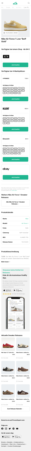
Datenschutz (21, 444)
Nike (13, 7)
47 (8, 93)
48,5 (15, 93)
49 (19, 93)
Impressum (4, 444)
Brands (3, 442)
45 (19, 90)
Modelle (9, 442)
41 (19, 88)
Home (3, 7)
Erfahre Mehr (14, 190)
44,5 (15, 90)
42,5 (4, 90)
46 (4, 93)
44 (12, 90)
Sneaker (8, 7)
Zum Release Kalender (15, 409)
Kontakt (3, 446)
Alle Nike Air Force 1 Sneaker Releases (15, 203)
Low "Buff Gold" (27, 7)
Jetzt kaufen (15, 65)
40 (12, 88)
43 (8, 90)
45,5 (23, 90)
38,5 (4, 88)
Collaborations (18, 442)
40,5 (15, 88)
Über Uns (13, 444)
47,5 (12, 93)
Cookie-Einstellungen (14, 446)
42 (23, 88)
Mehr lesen (6, 262)
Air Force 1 (19, 7)
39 (8, 88)
